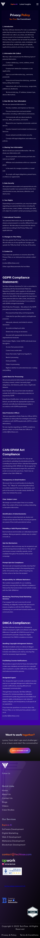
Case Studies (8, 810)
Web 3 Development (11, 837)
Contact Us (7, 798)
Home (5, 790)
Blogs (4, 802)
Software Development (13, 829)
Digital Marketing (10, 833)
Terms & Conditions (29, 935)
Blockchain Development (13, 845)
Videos (5, 806)
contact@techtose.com (10, 432)
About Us (6, 794)
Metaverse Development (13, 841)
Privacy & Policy (9, 935)
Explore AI (14, 4)
